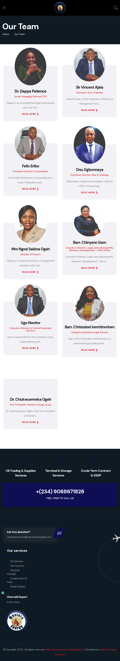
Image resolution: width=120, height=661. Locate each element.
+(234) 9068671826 (60, 491)
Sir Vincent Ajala (89, 87)
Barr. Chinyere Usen (89, 242)
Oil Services (16, 561)
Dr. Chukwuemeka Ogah (30, 399)
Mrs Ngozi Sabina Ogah (30, 249)
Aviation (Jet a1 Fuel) (17, 580)
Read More (29, 114)
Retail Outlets (18, 586)
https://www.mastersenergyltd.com (64, 649)
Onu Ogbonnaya (89, 170)
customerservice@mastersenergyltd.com (29, 537)
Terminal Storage (13, 572)
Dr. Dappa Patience (30, 91)
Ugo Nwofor (30, 323)
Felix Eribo (30, 166)
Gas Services (17, 566)
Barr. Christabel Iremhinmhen (89, 327)
